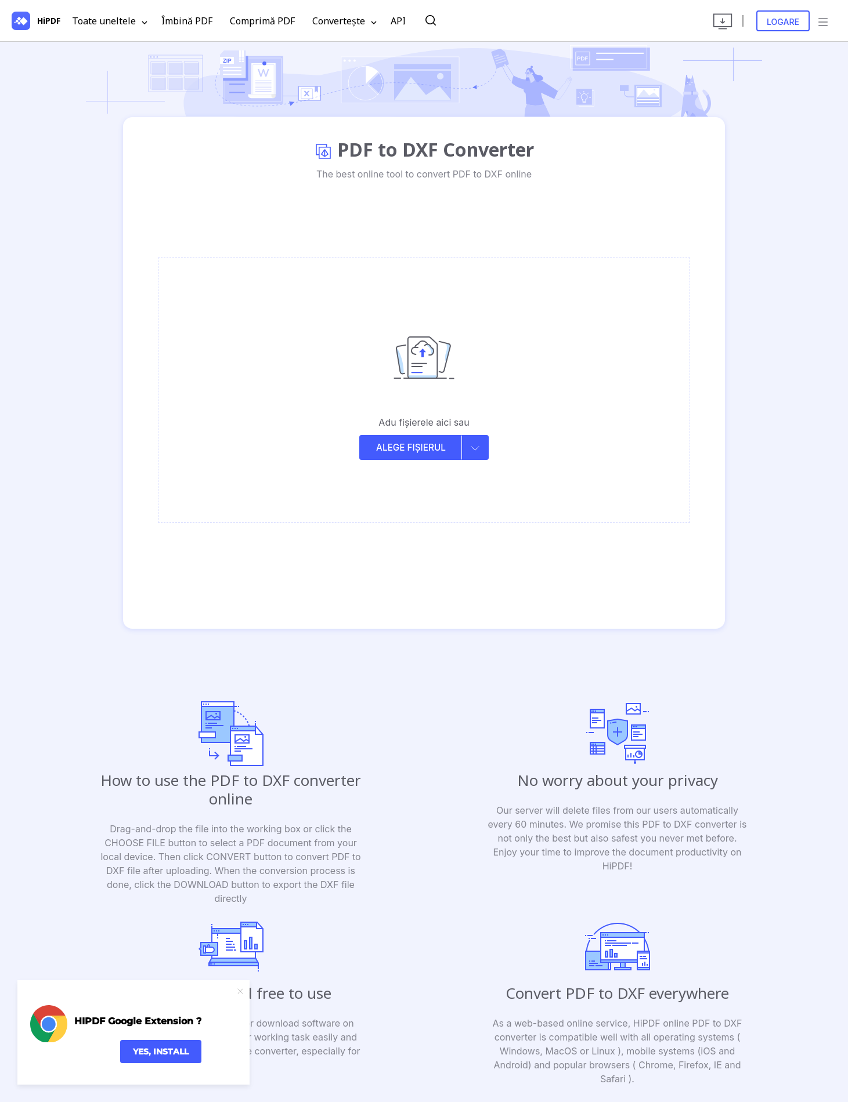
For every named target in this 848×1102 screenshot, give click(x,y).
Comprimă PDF (262, 20)
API (398, 20)
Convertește (344, 21)
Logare (783, 22)
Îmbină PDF (186, 20)
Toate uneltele (109, 21)
